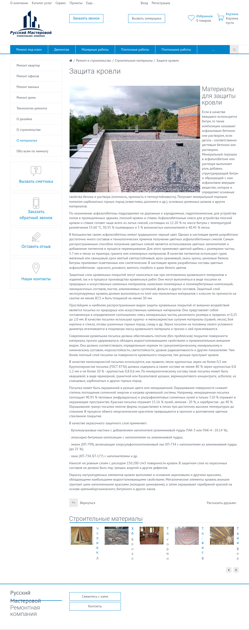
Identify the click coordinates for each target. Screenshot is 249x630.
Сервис (60, 3)
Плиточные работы (135, 49)
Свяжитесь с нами (95, 596)
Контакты (95, 606)
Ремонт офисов (28, 76)
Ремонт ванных (28, 87)
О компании (19, 3)
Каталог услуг (42, 3)
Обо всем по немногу (32, 151)
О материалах (27, 140)
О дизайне (24, 119)
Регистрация (161, 3)
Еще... (90, 3)
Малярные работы (95, 49)
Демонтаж (61, 49)
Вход (144, 3)
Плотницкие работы (176, 49)
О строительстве (29, 129)
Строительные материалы (106, 518)
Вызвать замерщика (146, 18)
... (213, 49)
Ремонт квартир (28, 65)
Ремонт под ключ (29, 49)
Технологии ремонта (32, 108)
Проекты (76, 3)
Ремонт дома (26, 97)
